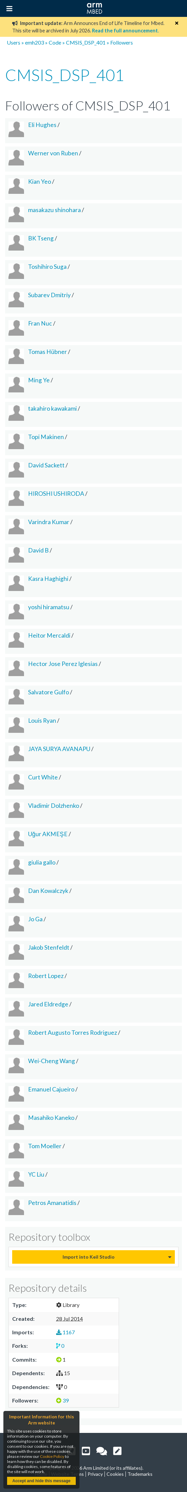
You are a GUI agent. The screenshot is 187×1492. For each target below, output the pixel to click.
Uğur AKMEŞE (48, 834)
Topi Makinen (46, 436)
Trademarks (140, 1474)
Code (55, 42)
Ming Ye (39, 380)
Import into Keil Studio (89, 1257)
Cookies (115, 1474)
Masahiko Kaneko (51, 1117)
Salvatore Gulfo (48, 692)
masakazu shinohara (54, 209)
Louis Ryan (42, 720)
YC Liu (36, 1174)
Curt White (43, 777)
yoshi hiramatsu (48, 607)
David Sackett (46, 465)
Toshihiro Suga (47, 266)
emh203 (34, 42)
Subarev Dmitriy (49, 295)
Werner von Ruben (53, 153)
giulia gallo (41, 862)
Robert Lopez (46, 975)
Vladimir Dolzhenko (53, 805)
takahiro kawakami (52, 408)
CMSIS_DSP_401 (86, 42)
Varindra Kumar (48, 521)
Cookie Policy (52, 1456)
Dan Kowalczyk (48, 890)
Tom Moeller (45, 1146)
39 (62, 1400)
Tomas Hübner (47, 351)
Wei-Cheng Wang (51, 1060)
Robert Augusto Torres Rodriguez (72, 1032)
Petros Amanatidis (52, 1202)
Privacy (95, 1474)
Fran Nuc (40, 323)
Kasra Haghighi (48, 578)
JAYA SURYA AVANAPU (59, 748)
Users (13, 42)
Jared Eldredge (48, 1004)
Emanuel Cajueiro (51, 1089)
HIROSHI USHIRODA (56, 493)
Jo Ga (35, 919)
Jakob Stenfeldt (48, 947)
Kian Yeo (39, 181)
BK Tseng (41, 238)
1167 (65, 1332)
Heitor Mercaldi (49, 635)
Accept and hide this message (41, 1480)
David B (38, 550)
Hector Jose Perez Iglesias (63, 663)
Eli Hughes (42, 124)
